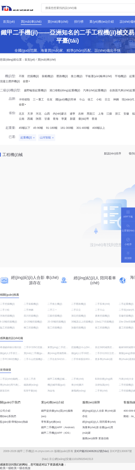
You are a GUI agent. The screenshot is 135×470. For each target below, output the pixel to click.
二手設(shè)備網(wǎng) (12, 378)
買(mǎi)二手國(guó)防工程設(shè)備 (43, 353)
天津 (30, 113)
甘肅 (47, 118)
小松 (99, 99)
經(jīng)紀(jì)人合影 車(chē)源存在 (99, 413)
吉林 (81, 113)
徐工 (90, 99)
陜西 (38, 118)
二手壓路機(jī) (78, 304)
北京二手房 (30, 378)
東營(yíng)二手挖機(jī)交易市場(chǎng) (68, 347)
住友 (49, 99)
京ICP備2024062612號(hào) (91, 451)
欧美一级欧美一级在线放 (15, 468)
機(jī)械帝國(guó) (56, 384)
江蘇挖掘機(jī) (55, 315)
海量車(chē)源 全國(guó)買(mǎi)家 (97, 430)
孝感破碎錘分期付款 (10, 347)
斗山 (82, 99)
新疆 (72, 118)
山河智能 (45, 137)
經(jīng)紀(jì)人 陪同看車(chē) (99, 421)
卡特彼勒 (24, 99)
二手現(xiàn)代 (126, 309)
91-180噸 (51, 127)
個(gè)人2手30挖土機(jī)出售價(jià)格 (90, 353)
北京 (21, 113)
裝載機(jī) (47, 76)
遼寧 (72, 113)
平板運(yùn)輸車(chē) (98, 76)
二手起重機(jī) (126, 304)
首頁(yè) (30, 59)
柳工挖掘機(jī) (31, 327)
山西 (47, 113)
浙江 (118, 113)
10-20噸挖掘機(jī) (33, 321)
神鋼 (116, 99)
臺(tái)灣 (83, 118)
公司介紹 (5, 410)
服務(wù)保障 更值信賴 (95, 438)
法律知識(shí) (102, 384)
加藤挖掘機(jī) (78, 327)
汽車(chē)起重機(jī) (94, 90)
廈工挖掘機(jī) (126, 327)
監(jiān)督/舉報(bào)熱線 (14, 421)
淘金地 (51, 390)
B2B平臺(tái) (30, 390)
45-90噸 (38, 127)
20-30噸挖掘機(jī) (57, 321)
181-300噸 (66, 127)
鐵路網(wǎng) (31, 384)
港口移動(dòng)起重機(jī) (64, 90)
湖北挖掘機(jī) (78, 315)
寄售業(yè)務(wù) (51, 421)
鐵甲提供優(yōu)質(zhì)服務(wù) (57, 413)
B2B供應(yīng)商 (104, 378)
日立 (107, 99)
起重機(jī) (26, 137)
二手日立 (76, 309)
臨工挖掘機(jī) (7, 327)
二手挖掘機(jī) (7, 304)
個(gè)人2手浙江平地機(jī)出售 (16, 353)
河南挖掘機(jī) (7, 315)
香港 (94, 118)
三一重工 (38, 99)
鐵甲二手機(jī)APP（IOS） (56, 432)
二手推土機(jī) (55, 304)
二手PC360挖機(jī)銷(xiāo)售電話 (17, 359)
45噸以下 (24, 127)
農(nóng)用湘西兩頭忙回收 (62, 353)
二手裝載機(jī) (31, 304)
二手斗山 (100, 309)
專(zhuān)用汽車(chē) (11, 384)
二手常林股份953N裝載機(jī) (86, 359)
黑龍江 (91, 113)
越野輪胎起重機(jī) (35, 90)
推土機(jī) (76, 76)
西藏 (30, 118)
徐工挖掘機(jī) (102, 327)
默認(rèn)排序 (112, 153)
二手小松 (5, 309)
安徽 (126, 113)
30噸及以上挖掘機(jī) (82, 321)
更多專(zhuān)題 (104, 359)
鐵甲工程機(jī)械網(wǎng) (61, 378)
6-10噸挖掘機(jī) (8, 321)
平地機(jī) (120, 76)
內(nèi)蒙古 (60, 113)
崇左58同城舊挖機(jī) (106, 347)
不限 (21, 76)
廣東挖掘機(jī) (102, 315)
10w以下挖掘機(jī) (104, 321)
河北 (38, 113)
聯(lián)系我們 (8, 416)
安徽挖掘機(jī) (126, 315)
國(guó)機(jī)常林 (65, 99)
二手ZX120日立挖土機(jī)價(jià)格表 (113, 353)
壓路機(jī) (62, 76)
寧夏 (64, 118)
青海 (55, 118)
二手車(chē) (77, 378)
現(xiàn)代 (128, 99)
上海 (101, 113)
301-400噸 (82, 127)
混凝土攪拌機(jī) (10, 81)
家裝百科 (5, 390)
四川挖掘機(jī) (31, 315)
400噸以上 (98, 127)
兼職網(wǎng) (78, 390)
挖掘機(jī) (33, 76)
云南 (21, 118)
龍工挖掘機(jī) (55, 327)
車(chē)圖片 (77, 384)
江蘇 (109, 113)
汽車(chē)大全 (126, 378)
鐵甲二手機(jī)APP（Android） (58, 427)
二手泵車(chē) (102, 304)
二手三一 (52, 309)
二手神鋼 (28, 309)
